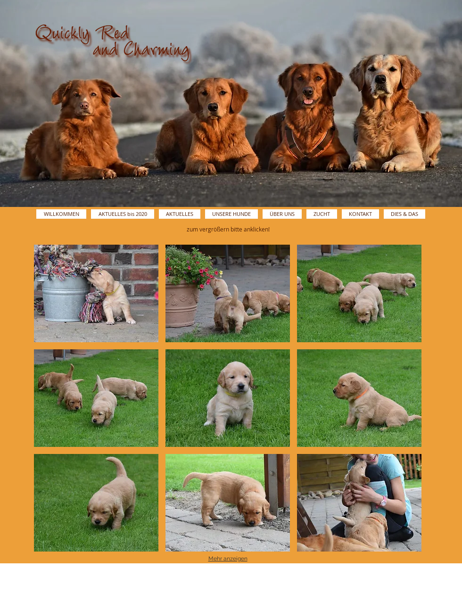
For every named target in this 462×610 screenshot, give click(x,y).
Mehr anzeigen (228, 558)
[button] (96, 293)
